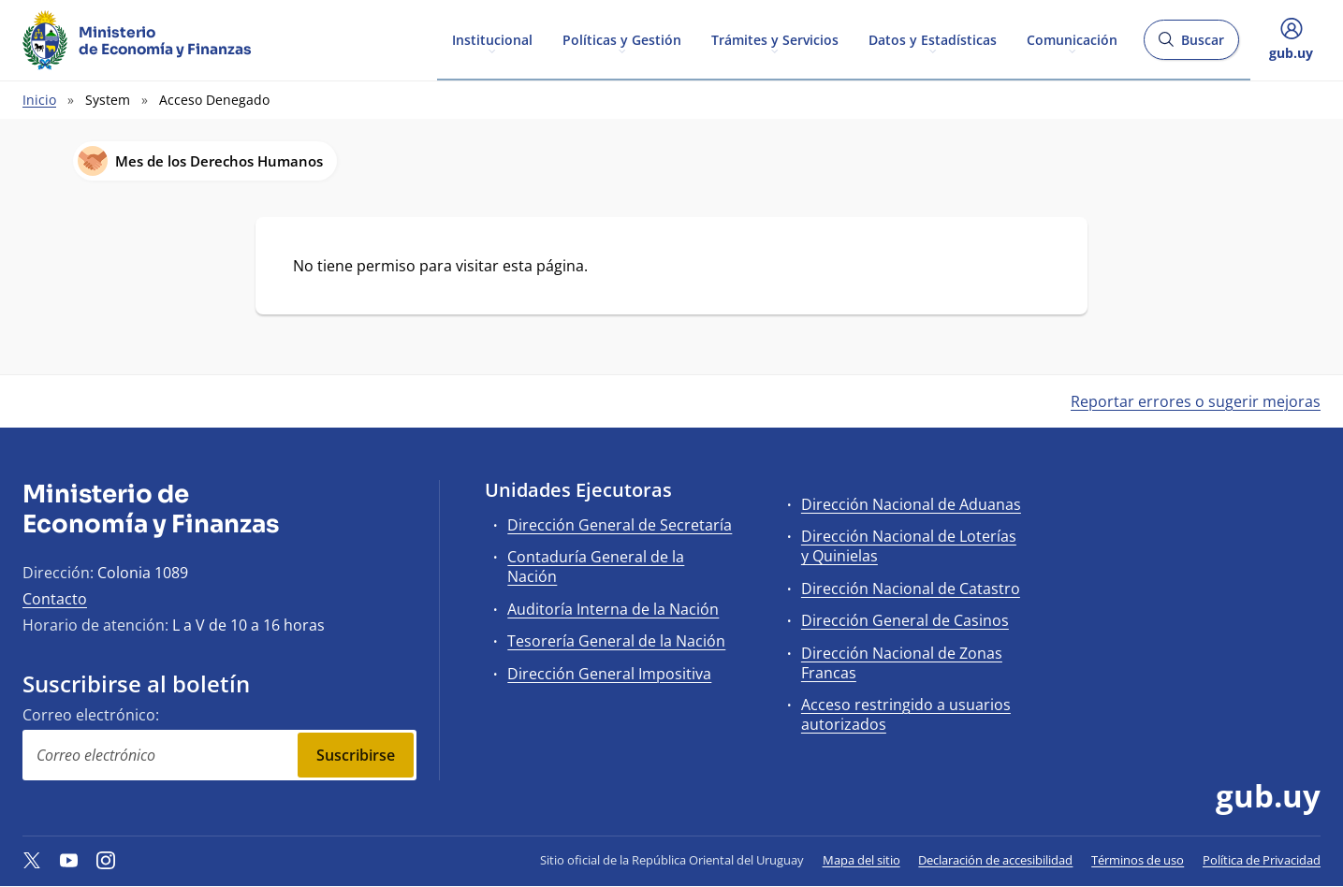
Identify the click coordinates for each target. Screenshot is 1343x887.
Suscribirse (355, 755)
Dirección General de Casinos (905, 620)
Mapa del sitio (861, 859)
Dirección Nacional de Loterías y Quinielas (908, 546)
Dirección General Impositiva (609, 673)
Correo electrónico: (90, 715)
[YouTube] (69, 859)
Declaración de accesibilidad (995, 859)
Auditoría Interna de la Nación (613, 609)
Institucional (492, 39)
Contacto (54, 599)
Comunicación (1072, 39)
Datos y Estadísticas (933, 39)
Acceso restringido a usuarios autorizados (906, 714)
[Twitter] (31, 859)
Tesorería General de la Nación (616, 641)
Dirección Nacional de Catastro (910, 588)
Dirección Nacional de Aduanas (911, 504)
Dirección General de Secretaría (619, 525)
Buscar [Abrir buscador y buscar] (1191, 45)
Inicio (39, 100)
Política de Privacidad (1262, 859)
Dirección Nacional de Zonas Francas (901, 663)
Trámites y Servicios (775, 39)
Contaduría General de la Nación (595, 566)
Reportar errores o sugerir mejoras (1196, 401)
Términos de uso (1137, 859)
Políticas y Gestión (621, 39)
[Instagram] (105, 859)
